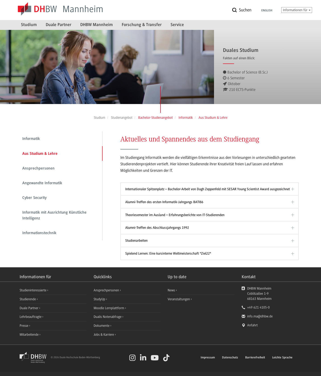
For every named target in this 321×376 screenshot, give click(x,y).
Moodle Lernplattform (109, 308)
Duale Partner (58, 25)
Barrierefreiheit (255, 357)
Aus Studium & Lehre (40, 154)
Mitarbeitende (29, 335)
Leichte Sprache (282, 357)
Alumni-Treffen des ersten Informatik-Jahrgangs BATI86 (164, 202)
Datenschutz (230, 357)
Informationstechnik (39, 233)
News (171, 290)
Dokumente (102, 326)
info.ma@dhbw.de (260, 316)
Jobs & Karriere (104, 335)
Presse (24, 326)
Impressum (208, 357)
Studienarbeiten (136, 241)
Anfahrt (252, 325)
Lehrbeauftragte (31, 317)
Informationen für (297, 10)
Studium (29, 25)
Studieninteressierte (33, 290)
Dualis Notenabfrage (108, 317)
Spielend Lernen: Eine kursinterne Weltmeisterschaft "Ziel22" (168, 253)
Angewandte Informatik (42, 183)
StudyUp (100, 299)
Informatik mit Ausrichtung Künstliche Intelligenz (54, 216)
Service (177, 25)
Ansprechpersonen (38, 169)
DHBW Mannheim (96, 25)
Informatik (31, 139)
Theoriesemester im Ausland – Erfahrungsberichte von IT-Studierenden (174, 215)
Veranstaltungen (179, 299)
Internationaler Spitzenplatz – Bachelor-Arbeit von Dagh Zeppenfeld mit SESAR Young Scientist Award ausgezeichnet (207, 189)
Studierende (28, 299)
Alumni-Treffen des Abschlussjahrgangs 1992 (157, 228)
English (266, 10)
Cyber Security (34, 198)
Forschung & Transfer (142, 25)
